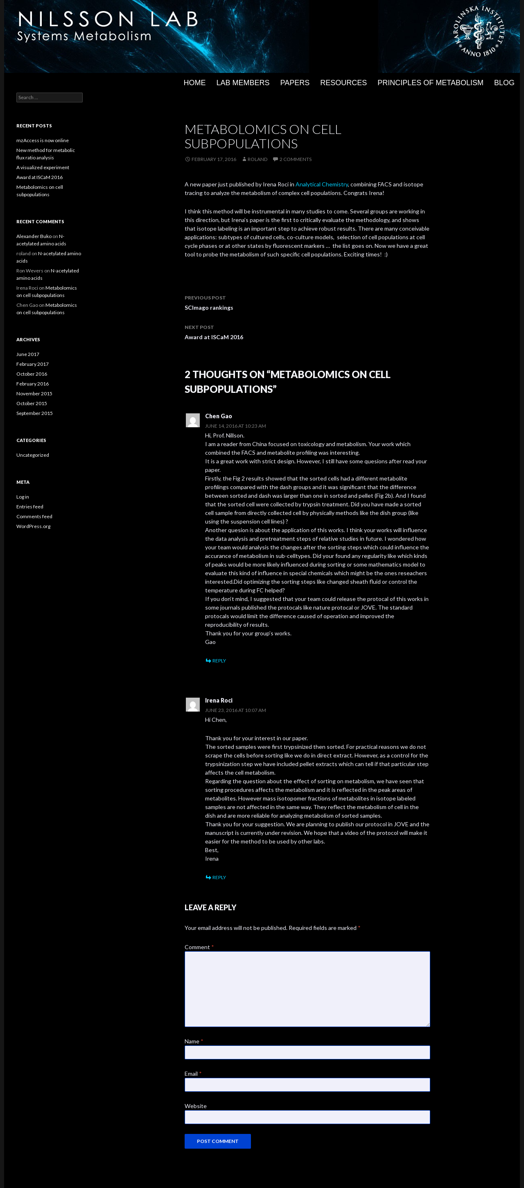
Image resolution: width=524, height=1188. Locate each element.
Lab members (242, 83)
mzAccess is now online (42, 140)
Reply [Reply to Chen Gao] (219, 660)
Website (196, 1105)
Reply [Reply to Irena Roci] (219, 877)
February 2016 (32, 384)
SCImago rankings (307, 302)
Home (194, 83)
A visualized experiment (42, 167)
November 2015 (34, 393)
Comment (199, 946)
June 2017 (27, 354)
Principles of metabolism (430, 83)
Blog (504, 83)
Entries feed (29, 506)
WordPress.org (33, 526)
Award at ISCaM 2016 (307, 331)
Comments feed (34, 516)
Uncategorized (32, 455)
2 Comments (296, 159)
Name (194, 1041)
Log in (22, 497)
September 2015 (34, 413)
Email (193, 1073)
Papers (295, 83)
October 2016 (31, 374)
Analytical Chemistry (322, 184)
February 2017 (32, 364)
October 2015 (31, 403)
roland (257, 159)
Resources (343, 83)
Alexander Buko (34, 236)
